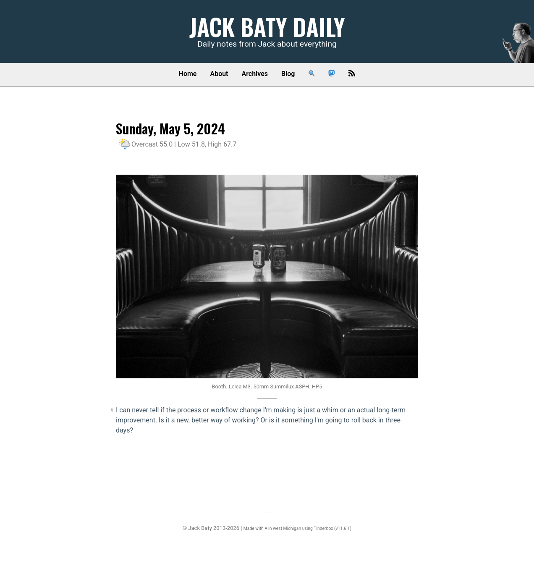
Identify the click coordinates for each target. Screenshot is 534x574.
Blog (288, 74)
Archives (255, 74)
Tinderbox (323, 528)
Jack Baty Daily (267, 26)
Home (188, 74)
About (219, 74)
